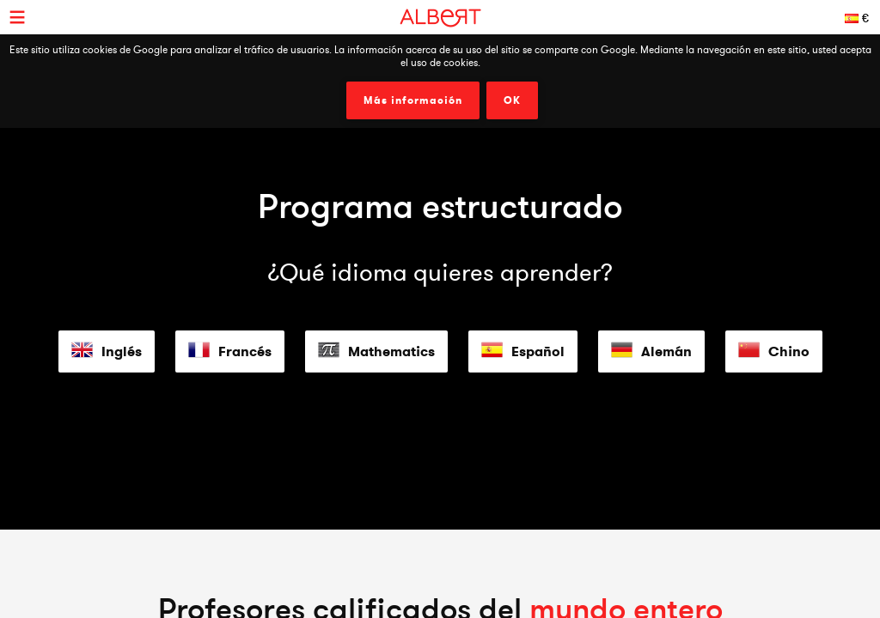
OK (512, 100)
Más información (413, 100)
